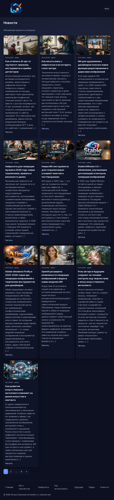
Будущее (79, 487)
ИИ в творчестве (24, 487)
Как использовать (61, 487)
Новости (104, 487)
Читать (9, 132)
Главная (9, 487)
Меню (107, 9)
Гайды (92, 487)
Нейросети (43, 487)
